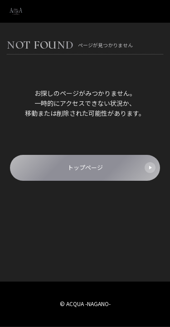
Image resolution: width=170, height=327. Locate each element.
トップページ (112, 167)
